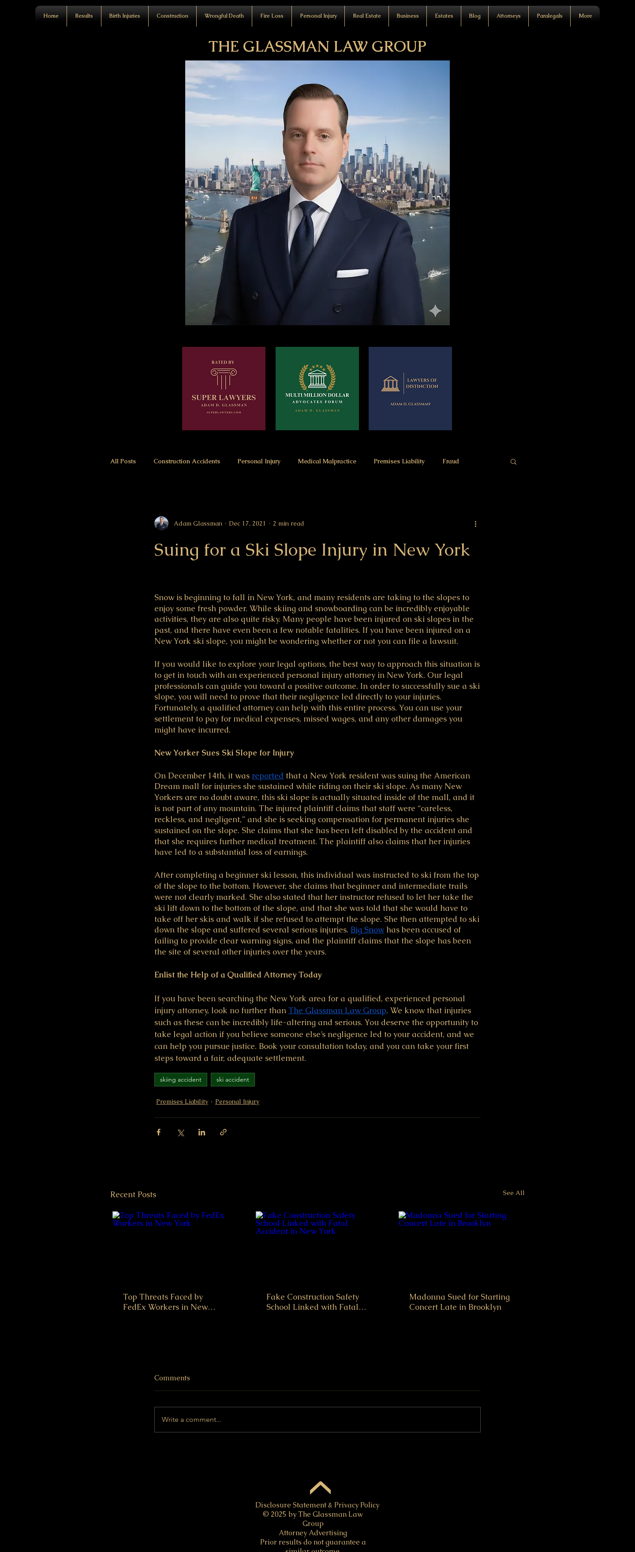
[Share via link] (223, 1132)
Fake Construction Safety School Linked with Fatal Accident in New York (312, 1302)
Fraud (450, 461)
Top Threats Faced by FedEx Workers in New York (165, 1302)
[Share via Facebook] (158, 1132)
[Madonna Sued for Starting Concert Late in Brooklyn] (461, 1246)
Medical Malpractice (327, 461)
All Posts (123, 461)
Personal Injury (259, 461)
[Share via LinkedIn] (202, 1132)
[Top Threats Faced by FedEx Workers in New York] (174, 1246)
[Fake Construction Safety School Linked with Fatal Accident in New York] (318, 1246)
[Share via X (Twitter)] (180, 1132)
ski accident (233, 1079)
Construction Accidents (186, 461)
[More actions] (475, 523)
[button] (224, 16)
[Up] (320, 1490)
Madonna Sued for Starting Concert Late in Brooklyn (459, 1302)
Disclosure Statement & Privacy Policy (317, 1505)
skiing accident (181, 1079)
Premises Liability (399, 461)
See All (514, 1193)
